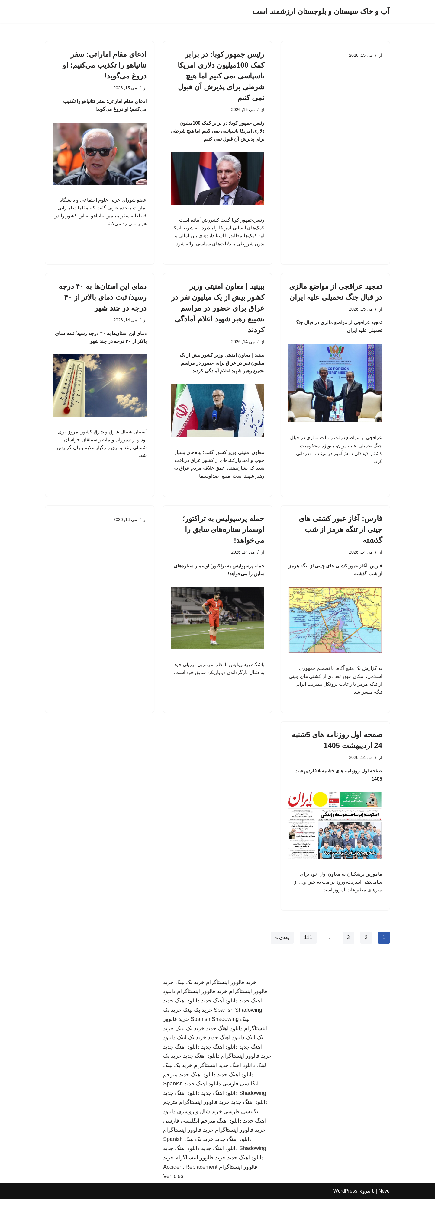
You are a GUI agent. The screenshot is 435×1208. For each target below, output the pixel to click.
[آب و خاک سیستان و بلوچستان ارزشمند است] (321, 11)
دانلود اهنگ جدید (181, 1010)
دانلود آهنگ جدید (219, 1010)
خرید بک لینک (190, 992)
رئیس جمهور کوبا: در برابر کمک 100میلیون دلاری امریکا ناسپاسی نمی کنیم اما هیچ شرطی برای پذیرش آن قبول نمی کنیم (221, 76)
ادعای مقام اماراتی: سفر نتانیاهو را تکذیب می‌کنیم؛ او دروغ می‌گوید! (105, 65)
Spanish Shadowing (238, 1019)
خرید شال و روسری (199, 1121)
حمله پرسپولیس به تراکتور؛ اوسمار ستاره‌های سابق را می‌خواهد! (223, 534)
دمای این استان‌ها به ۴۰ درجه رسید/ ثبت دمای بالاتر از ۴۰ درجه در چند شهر (103, 300)
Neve (384, 1200)
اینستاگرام (205, 1075)
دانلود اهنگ (229, 1130)
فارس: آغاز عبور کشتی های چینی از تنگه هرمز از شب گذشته (340, 534)
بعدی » (281, 946)
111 (308, 946)
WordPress (345, 1200)
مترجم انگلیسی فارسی (189, 1130)
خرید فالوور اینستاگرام (231, 992)
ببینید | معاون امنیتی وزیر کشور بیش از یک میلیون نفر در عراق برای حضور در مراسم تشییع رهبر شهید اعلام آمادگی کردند (217, 310)
